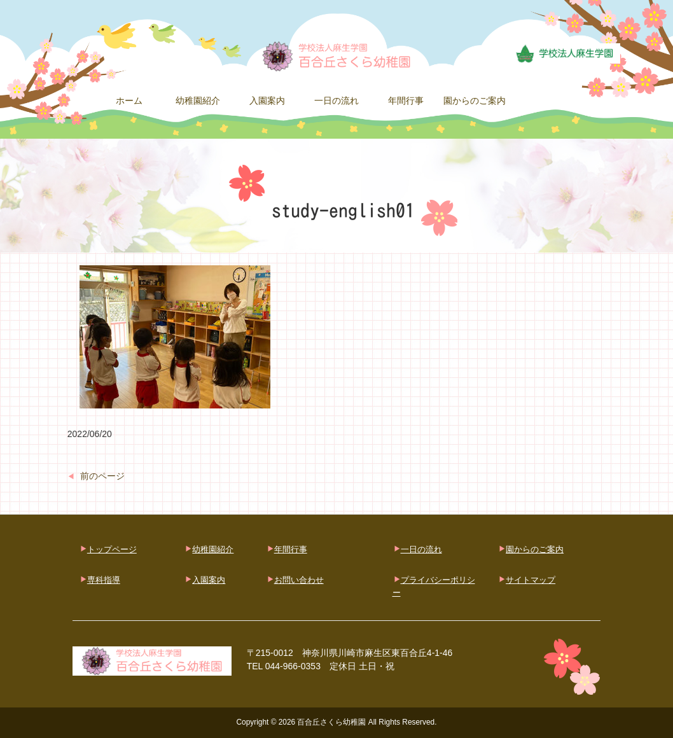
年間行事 (290, 549)
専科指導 (103, 580)
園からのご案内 (535, 549)
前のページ (102, 476)
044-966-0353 (293, 666)
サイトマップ (530, 580)
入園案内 (208, 580)
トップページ (112, 549)
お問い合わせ (299, 580)
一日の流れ (421, 549)
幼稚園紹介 (212, 549)
